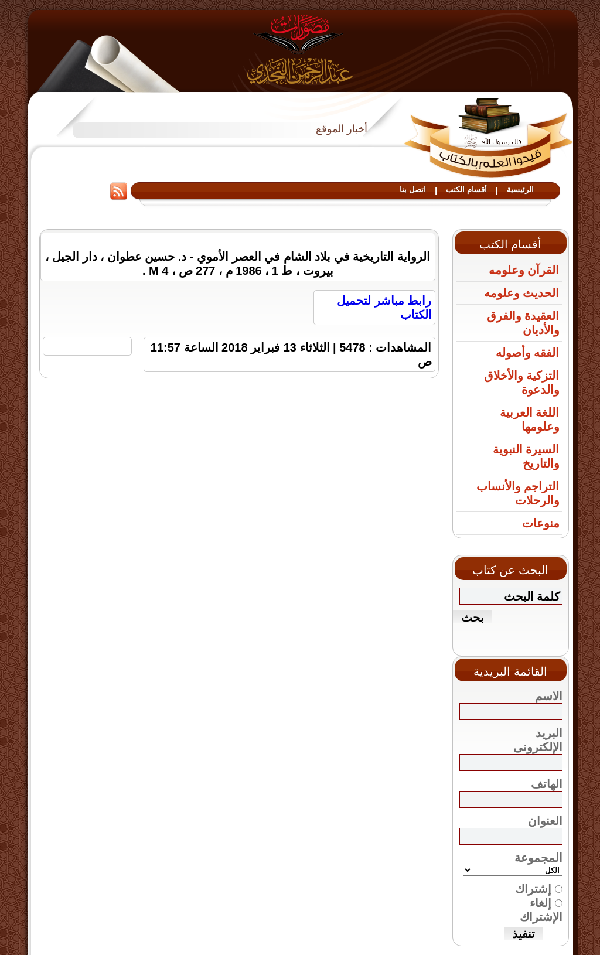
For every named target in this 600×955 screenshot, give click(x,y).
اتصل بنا (413, 189)
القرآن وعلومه (524, 270)
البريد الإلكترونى (537, 740)
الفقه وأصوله (528, 352)
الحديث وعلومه (522, 292)
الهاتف (546, 783)
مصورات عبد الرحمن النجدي (300, 49)
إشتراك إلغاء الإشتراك (533, 911)
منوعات (541, 523)
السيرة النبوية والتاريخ (526, 456)
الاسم (548, 696)
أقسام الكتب (466, 189)
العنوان (545, 820)
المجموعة (538, 857)
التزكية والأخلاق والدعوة (522, 382)
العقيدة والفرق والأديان (523, 322)
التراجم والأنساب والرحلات (518, 493)
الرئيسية (520, 189)
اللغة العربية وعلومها (530, 419)
